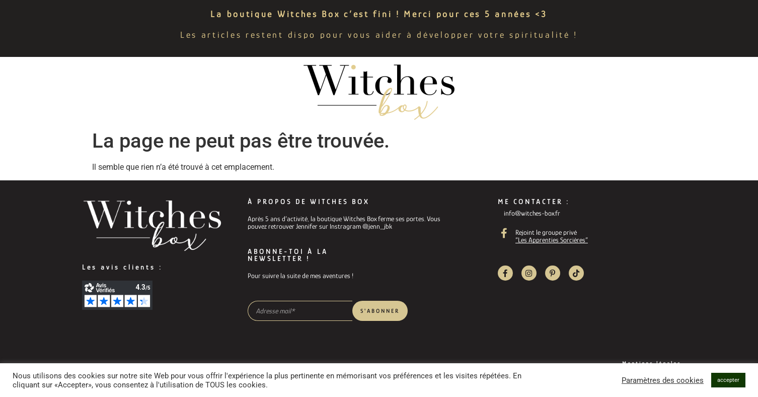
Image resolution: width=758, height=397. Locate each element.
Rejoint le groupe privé (546, 232)
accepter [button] (728, 380)
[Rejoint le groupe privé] (504, 233)
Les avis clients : (122, 267)
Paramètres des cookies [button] (663, 380)
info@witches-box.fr (532, 213)
